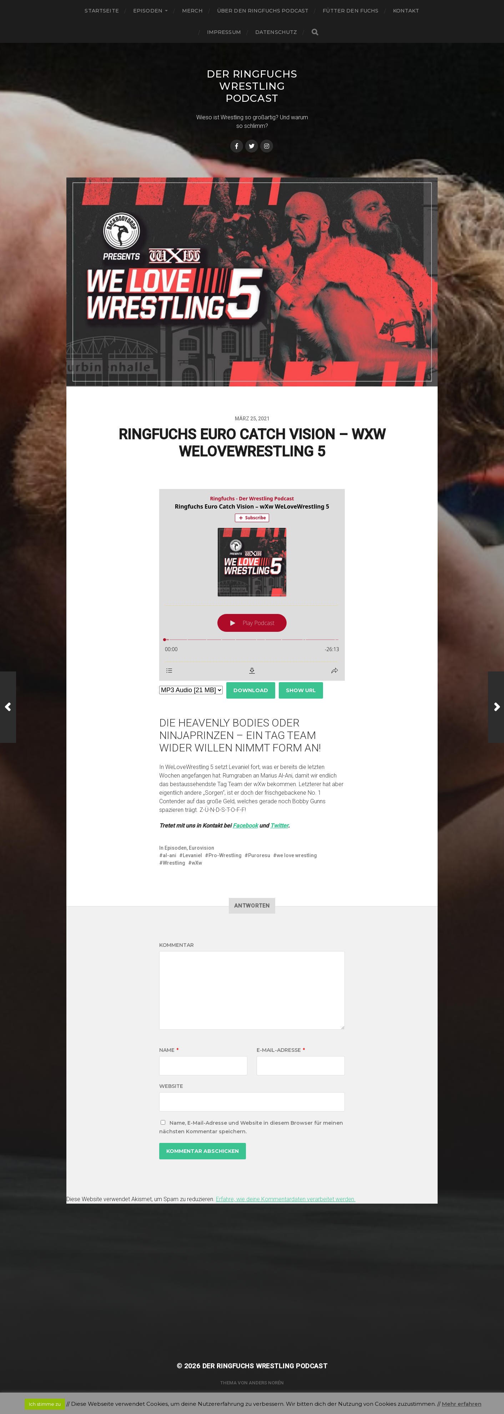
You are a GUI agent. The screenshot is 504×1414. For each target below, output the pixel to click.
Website (171, 1086)
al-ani (169, 855)
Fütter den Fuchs (350, 11)
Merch (192, 11)
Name (168, 1050)
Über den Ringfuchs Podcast (263, 11)
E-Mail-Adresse (281, 1050)
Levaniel (192, 855)
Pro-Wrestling (225, 855)
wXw (197, 863)
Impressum (224, 32)
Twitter (279, 825)
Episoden (147, 11)
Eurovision (201, 848)
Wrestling (174, 863)
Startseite (102, 11)
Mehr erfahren (462, 1403)
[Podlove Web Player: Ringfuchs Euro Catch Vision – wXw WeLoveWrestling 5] (252, 585)
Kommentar (176, 945)
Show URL (301, 690)
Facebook (245, 825)
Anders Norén (266, 1382)
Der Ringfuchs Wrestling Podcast (252, 86)
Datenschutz (276, 32)
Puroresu (259, 855)
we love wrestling (297, 855)
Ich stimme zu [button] (45, 1404)
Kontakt (406, 11)
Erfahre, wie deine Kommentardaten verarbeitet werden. (286, 1199)
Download (250, 690)
